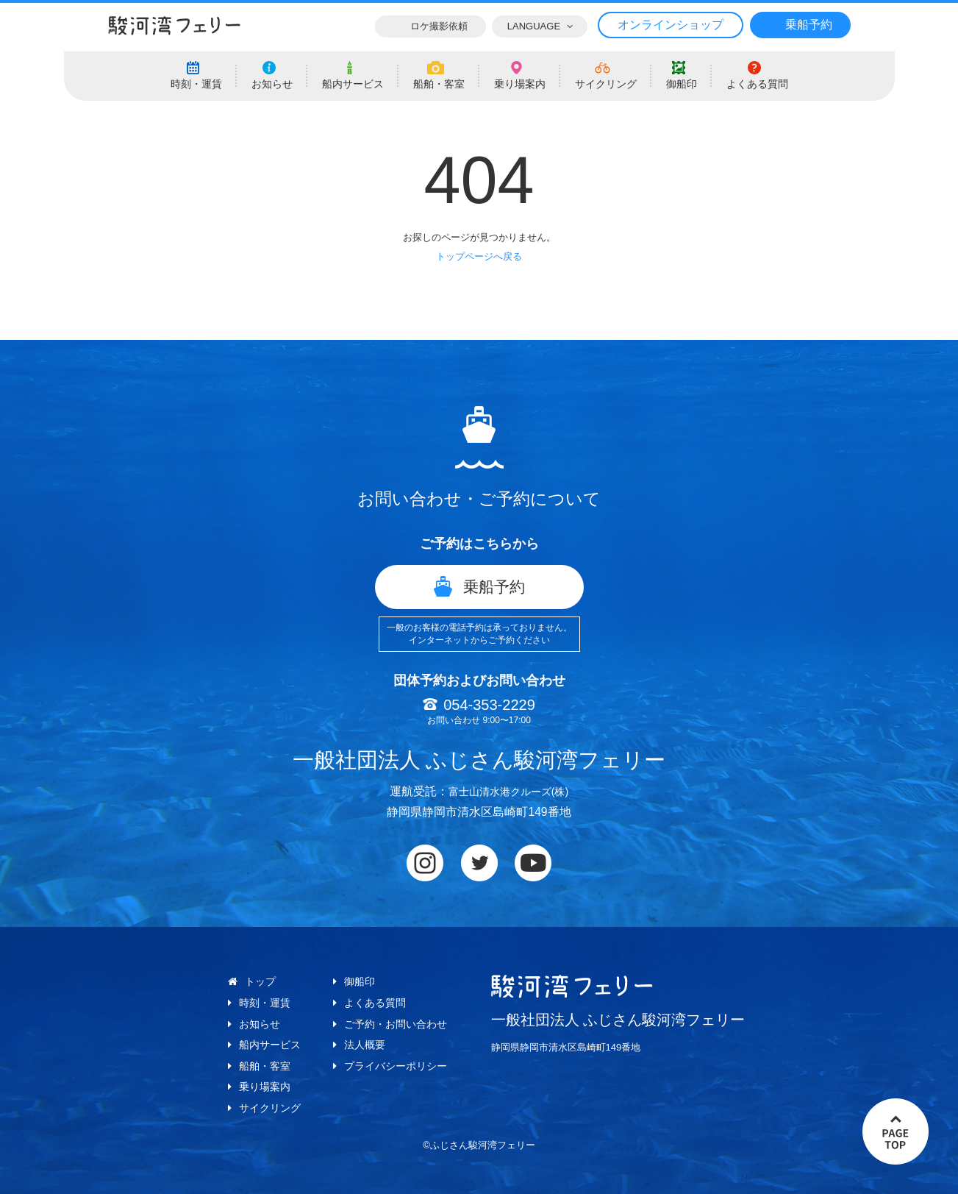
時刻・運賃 (264, 1003)
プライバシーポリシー (395, 1066)
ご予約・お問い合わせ (395, 1024)
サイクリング (270, 1108)
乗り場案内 (264, 1086)
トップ (260, 981)
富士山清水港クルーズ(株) (508, 791)
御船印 (359, 981)
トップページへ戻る (479, 256)
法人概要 (364, 1045)
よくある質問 (375, 1003)
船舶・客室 (264, 1066)
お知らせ (259, 1024)
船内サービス (270, 1045)
